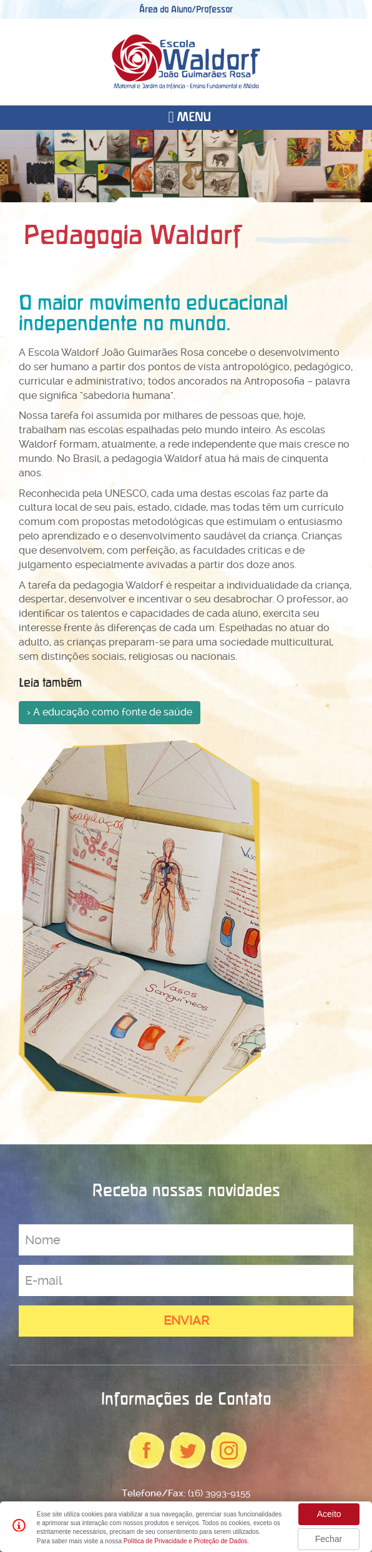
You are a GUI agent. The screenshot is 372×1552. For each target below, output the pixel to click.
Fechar (329, 1539)
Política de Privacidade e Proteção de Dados (185, 1541)
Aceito (329, 1514)
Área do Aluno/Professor (186, 9)
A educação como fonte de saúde (112, 712)
